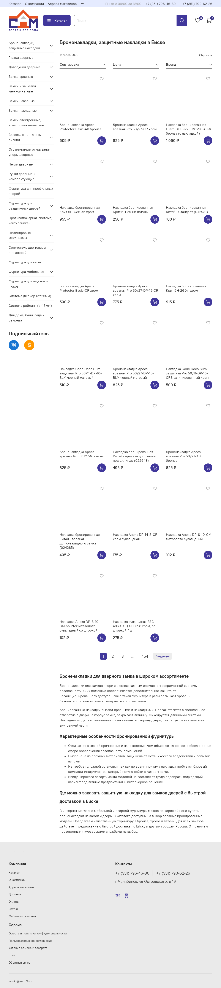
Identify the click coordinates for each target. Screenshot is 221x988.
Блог (12, 955)
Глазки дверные (21, 57)
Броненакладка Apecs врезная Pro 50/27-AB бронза (183, 456)
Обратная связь (19, 962)
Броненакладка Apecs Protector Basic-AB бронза (80, 127)
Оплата (14, 902)
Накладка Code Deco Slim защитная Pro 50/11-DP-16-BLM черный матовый (81, 373)
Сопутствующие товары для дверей (27, 250)
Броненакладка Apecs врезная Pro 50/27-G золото (82, 454)
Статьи (13, 909)
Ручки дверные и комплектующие (22, 176)
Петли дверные (21, 164)
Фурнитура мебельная (26, 271)
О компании (34, 4)
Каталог (15, 4)
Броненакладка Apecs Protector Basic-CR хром (79, 288)
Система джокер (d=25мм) (30, 296)
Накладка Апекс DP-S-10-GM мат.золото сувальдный (188, 536)
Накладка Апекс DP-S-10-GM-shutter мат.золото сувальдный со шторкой (80, 625)
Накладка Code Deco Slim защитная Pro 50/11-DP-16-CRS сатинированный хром (187, 373)
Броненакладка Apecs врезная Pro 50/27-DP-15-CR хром (135, 290)
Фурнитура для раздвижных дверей (25, 205)
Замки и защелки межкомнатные (22, 88)
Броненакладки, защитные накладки (24, 45)
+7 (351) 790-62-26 (197, 4)
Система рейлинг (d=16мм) (30, 305)
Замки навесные (22, 101)
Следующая (162, 656)
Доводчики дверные (25, 67)
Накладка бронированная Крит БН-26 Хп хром (186, 288)
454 (145, 656)
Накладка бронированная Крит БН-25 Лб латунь (133, 209)
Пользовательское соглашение (30, 941)
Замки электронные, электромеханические (26, 122)
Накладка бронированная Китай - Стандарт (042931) (187, 209)
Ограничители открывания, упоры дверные (30, 152)
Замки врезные (21, 76)
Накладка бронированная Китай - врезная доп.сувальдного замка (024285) (80, 541)
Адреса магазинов (62, 4)
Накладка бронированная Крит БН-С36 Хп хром (80, 209)
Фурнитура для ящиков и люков (28, 283)
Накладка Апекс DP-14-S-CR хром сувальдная (135, 536)
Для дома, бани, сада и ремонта (26, 317)
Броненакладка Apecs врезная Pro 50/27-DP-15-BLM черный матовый (133, 373)
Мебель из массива (22, 916)
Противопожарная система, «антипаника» (30, 220)
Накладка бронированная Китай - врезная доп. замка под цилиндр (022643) (134, 456)
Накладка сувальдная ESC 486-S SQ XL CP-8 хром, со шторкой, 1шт (134, 625)
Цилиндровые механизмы (20, 235)
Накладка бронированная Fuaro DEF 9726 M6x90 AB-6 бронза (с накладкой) (188, 129)
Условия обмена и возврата (28, 948)
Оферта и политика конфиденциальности (38, 933)
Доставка (15, 894)
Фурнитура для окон (25, 262)
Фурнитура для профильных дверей (31, 191)
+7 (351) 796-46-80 (161, 4)
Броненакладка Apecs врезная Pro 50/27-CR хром (135, 127)
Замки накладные (23, 110)
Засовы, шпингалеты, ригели (25, 137)
